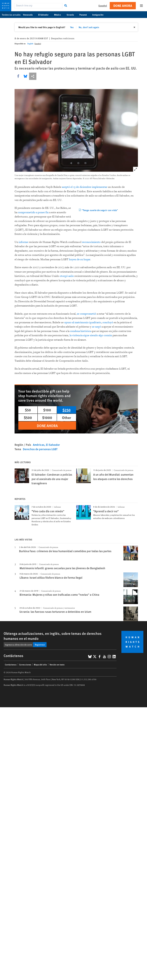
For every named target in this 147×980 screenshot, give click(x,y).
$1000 (47, 417)
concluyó (107, 322)
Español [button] (103, 5)
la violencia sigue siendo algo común (91, 335)
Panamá (84, 14)
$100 (47, 409)
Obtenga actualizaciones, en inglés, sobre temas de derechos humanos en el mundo (53, 636)
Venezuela (29, 14)
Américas (38, 445)
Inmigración (99, 14)
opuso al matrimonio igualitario (82, 322)
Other (66, 417)
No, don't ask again (89, 27)
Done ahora (122, 5)
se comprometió (86, 314)
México (59, 14)
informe (24, 242)
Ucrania (72, 14)
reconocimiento (91, 242)
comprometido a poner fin (33, 212)
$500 (28, 417)
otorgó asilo (67, 276)
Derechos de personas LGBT (40, 449)
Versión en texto (57, 664)
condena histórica (80, 331)
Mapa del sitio (40, 664)
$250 (66, 409)
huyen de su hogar (79, 259)
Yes (72, 27)
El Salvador (45, 14)
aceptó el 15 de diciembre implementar (84, 187)
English (30, 43)
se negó (96, 326)
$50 (28, 409)
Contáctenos (11, 664)
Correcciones (25, 664)
